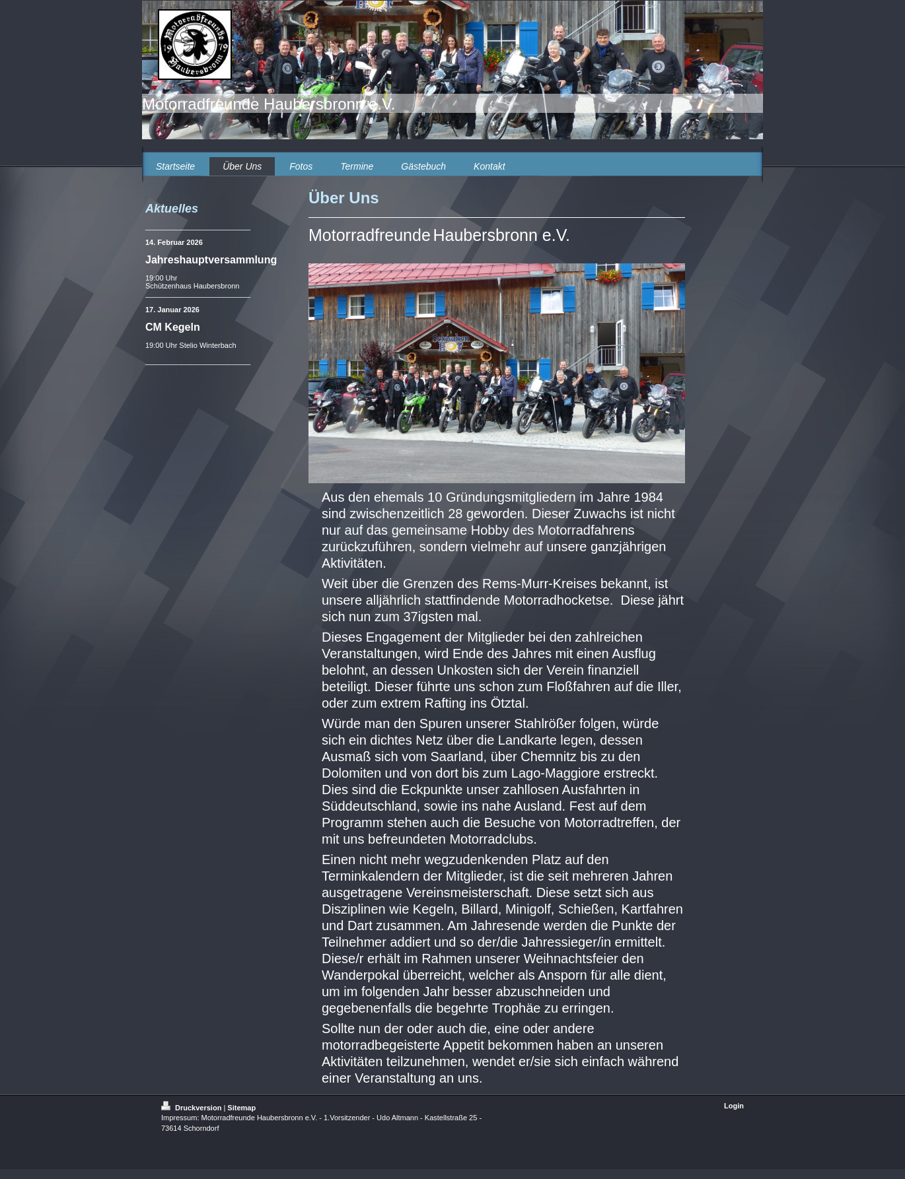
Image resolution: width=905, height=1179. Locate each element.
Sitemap (241, 1108)
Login (734, 1106)
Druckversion (192, 1108)
